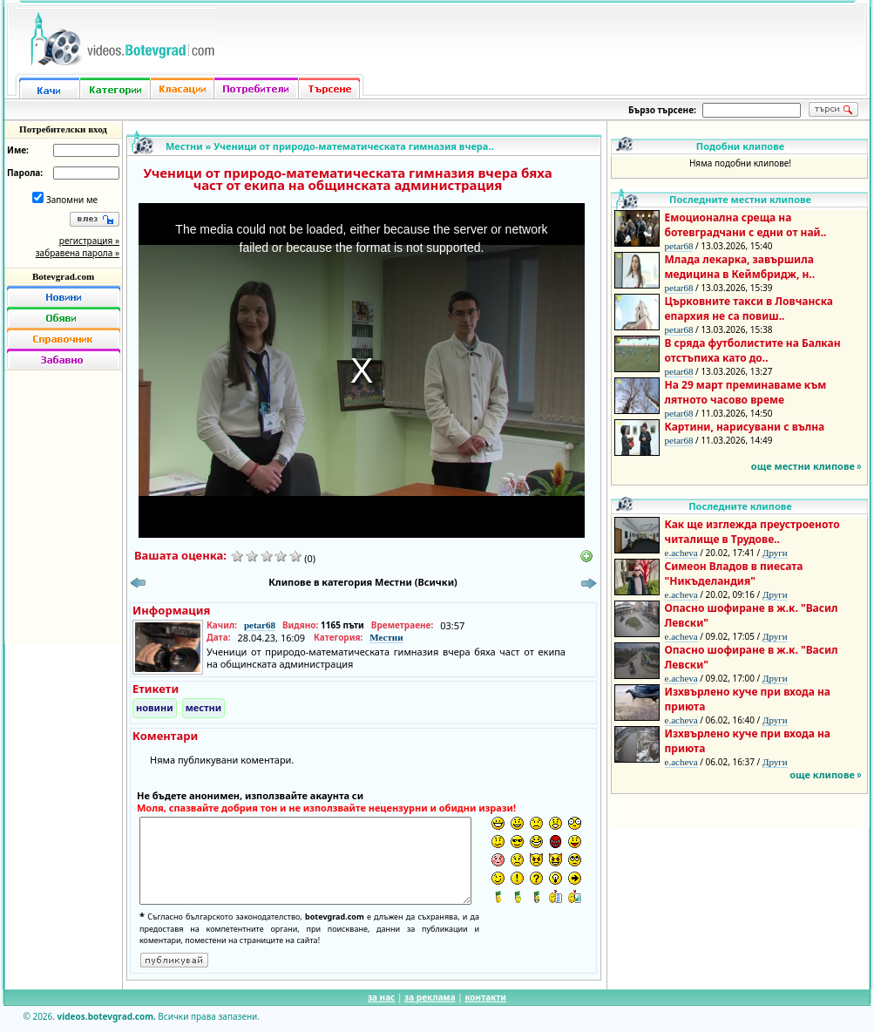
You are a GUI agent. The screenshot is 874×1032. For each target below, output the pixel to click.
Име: (18, 150)
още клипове (822, 774)
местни (204, 707)
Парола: (25, 172)
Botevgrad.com (63, 276)
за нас (381, 997)
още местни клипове (803, 465)
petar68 (259, 625)
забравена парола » (77, 253)
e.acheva (681, 552)
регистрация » (89, 240)
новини (154, 707)
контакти (485, 997)
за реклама (430, 997)
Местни (184, 146)
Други (775, 552)
